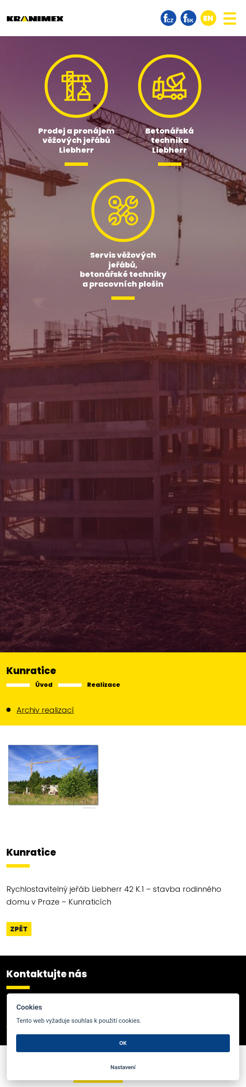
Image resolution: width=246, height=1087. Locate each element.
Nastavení (123, 1067)
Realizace (103, 684)
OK (123, 1043)
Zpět (19, 929)
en (208, 18)
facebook (168, 18)
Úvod (44, 684)
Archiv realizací (45, 710)
